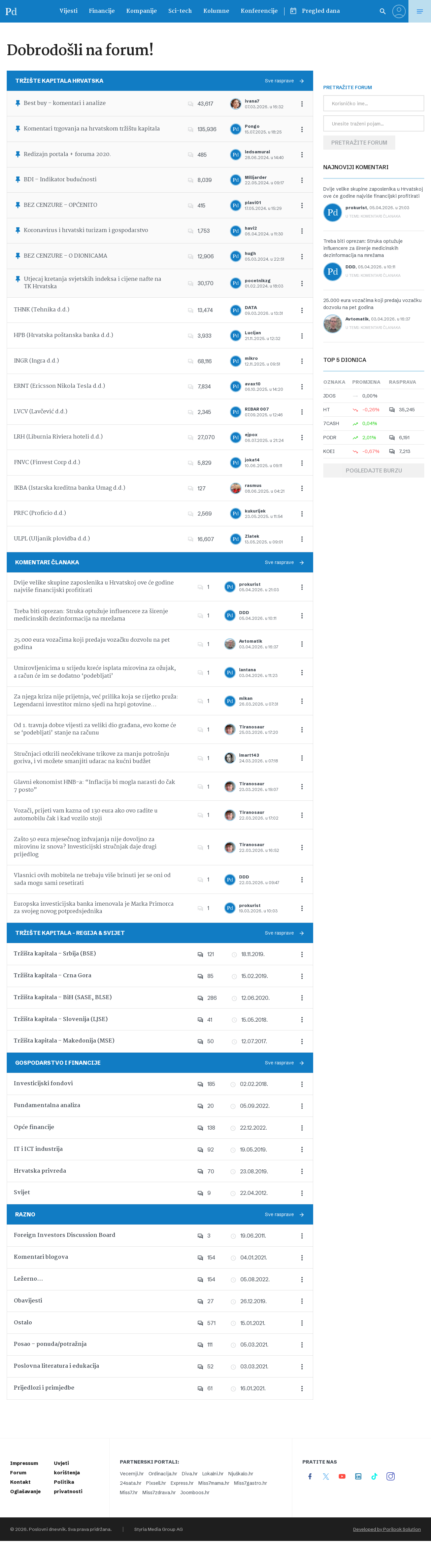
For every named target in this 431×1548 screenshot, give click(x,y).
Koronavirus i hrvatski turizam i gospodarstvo (86, 230)
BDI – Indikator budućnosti (60, 179)
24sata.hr (130, 1483)
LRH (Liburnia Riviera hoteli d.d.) (58, 437)
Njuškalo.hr (240, 1474)
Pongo (252, 126)
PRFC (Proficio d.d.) (40, 513)
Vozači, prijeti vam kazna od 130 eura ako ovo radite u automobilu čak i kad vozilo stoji (86, 814)
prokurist (250, 584)
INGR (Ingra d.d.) (36, 361)
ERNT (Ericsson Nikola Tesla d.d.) (59, 386)
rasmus (253, 485)
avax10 (253, 383)
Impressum (24, 1463)
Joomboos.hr (194, 1492)
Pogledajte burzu (374, 470)
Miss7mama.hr (213, 1483)
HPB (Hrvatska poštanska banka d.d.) (63, 335)
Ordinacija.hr (162, 1474)
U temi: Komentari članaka (373, 216)
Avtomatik (250, 641)
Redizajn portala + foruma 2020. (67, 154)
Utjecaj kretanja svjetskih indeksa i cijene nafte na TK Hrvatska (92, 283)
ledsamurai (257, 151)
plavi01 (253, 202)
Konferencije (259, 11)
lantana (247, 669)
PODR (329, 438)
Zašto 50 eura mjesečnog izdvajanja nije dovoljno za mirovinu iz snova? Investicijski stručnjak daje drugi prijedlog (85, 847)
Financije (102, 11)
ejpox (251, 434)
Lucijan (253, 332)
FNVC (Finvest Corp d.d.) (47, 462)
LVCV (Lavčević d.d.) (40, 411)
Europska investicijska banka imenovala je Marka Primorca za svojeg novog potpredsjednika (94, 908)
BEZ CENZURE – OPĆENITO (60, 205)
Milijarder (256, 177)
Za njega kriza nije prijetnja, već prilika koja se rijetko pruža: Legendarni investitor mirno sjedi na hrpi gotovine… (96, 700)
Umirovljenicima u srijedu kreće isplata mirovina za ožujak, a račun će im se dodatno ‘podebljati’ (95, 672)
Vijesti (68, 11)
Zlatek (252, 536)
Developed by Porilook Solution (387, 1529)
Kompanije (141, 11)
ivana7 (252, 101)
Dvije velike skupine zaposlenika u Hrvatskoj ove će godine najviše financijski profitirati (94, 586)
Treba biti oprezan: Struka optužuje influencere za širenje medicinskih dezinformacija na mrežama (91, 615)
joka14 (252, 459)
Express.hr (182, 1483)
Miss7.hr (129, 1492)
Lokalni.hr (213, 1474)
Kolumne (216, 11)
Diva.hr (190, 1474)
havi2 (251, 228)
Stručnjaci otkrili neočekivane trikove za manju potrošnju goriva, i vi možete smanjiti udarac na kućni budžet (91, 758)
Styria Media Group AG (158, 1529)
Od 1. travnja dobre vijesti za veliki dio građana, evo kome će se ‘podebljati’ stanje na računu (95, 729)
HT (326, 410)
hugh (250, 253)
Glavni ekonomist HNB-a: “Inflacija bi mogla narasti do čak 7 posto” (94, 786)
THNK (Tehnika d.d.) (41, 309)
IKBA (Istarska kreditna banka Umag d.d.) (69, 488)
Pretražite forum (359, 142)
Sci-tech (180, 11)
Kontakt (20, 1482)
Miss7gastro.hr (250, 1483)
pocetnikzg (258, 280)
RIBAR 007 (257, 409)
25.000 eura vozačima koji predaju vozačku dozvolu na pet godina (92, 644)
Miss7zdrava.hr (159, 1492)
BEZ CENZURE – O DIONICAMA (65, 256)
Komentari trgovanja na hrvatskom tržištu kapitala (92, 129)
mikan (246, 698)
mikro (251, 358)
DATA (251, 307)
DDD (244, 612)
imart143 (249, 755)
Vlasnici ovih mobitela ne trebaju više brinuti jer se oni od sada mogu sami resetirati (92, 879)
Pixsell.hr (156, 1483)
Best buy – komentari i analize (65, 103)
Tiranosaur (251, 726)
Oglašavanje (25, 1491)
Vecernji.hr (132, 1474)
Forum (18, 1473)
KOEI (329, 451)
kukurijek (255, 511)
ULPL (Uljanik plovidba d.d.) (52, 538)
